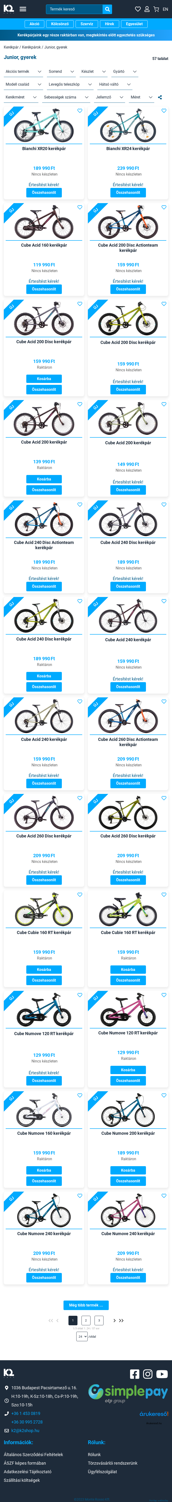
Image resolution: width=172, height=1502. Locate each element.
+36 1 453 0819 (25, 1413)
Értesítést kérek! (44, 184)
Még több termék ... (86, 1305)
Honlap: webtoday (158, 1500)
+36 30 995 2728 (27, 1421)
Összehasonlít (44, 192)
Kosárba (44, 379)
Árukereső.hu (154, 1423)
